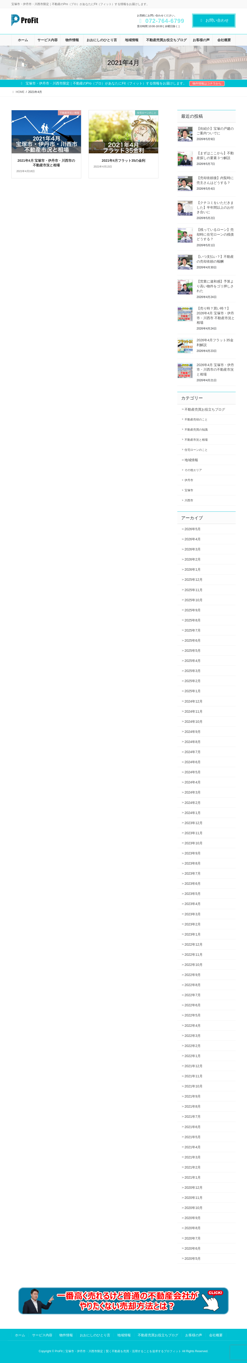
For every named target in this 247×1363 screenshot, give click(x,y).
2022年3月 (193, 1036)
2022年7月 (193, 995)
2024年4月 (193, 782)
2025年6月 (193, 640)
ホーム (20, 1335)
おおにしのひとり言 (95, 1335)
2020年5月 (193, 1258)
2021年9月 (193, 1096)
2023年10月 (194, 843)
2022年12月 (194, 944)
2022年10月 (194, 965)
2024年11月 (194, 711)
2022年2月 (193, 1046)
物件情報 (66, 1335)
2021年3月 (193, 1157)
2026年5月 (193, 529)
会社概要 (216, 1335)
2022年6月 (193, 1005)
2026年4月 (193, 539)
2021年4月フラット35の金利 (123, 160)
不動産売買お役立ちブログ (205, 409)
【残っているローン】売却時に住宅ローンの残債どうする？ (215, 234)
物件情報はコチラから (206, 83)
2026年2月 (193, 559)
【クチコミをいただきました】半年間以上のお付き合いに (215, 207)
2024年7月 (193, 752)
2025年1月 (193, 691)
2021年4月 (193, 1147)
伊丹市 (189, 480)
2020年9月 (193, 1218)
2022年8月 (193, 985)
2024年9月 (193, 732)
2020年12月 (194, 1187)
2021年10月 (194, 1086)
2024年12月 (194, 701)
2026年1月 (193, 569)
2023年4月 (193, 904)
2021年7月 (193, 1116)
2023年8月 (193, 863)
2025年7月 (193, 630)
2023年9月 (193, 853)
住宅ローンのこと (196, 450)
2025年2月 (193, 681)
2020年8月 (193, 1228)
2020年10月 (194, 1208)
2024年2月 (193, 803)
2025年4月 (193, 661)
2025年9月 (193, 610)
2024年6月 (193, 762)
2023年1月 (193, 934)
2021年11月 (194, 1076)
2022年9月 (193, 975)
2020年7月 (193, 1238)
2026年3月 (193, 549)
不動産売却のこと (196, 419)
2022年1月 (193, 1056)
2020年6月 (193, 1248)
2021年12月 (194, 1066)
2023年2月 (193, 924)
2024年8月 (193, 742)
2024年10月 (194, 721)
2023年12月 (194, 823)
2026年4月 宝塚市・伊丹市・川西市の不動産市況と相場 (215, 369)
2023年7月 (193, 873)
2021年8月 (193, 1106)
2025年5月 (193, 650)
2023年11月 (194, 833)
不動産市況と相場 (196, 439)
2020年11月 (194, 1198)
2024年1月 (193, 813)
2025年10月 (194, 600)
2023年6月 (193, 883)
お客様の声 (193, 1335)
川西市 (189, 500)
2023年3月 (193, 914)
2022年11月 (194, 954)
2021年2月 (193, 1167)
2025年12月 (194, 579)
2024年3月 (193, 792)
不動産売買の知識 (196, 429)
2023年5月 (193, 894)
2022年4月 (193, 1025)
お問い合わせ (214, 20)
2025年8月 (193, 620)
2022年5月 (193, 1015)
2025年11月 (194, 590)
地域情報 (191, 460)
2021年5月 (193, 1137)
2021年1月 (193, 1177)
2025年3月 (193, 671)
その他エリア (193, 470)
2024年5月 (193, 772)
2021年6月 (193, 1127)
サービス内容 (42, 1335)
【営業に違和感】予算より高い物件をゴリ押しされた (215, 286)
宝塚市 (189, 490)
